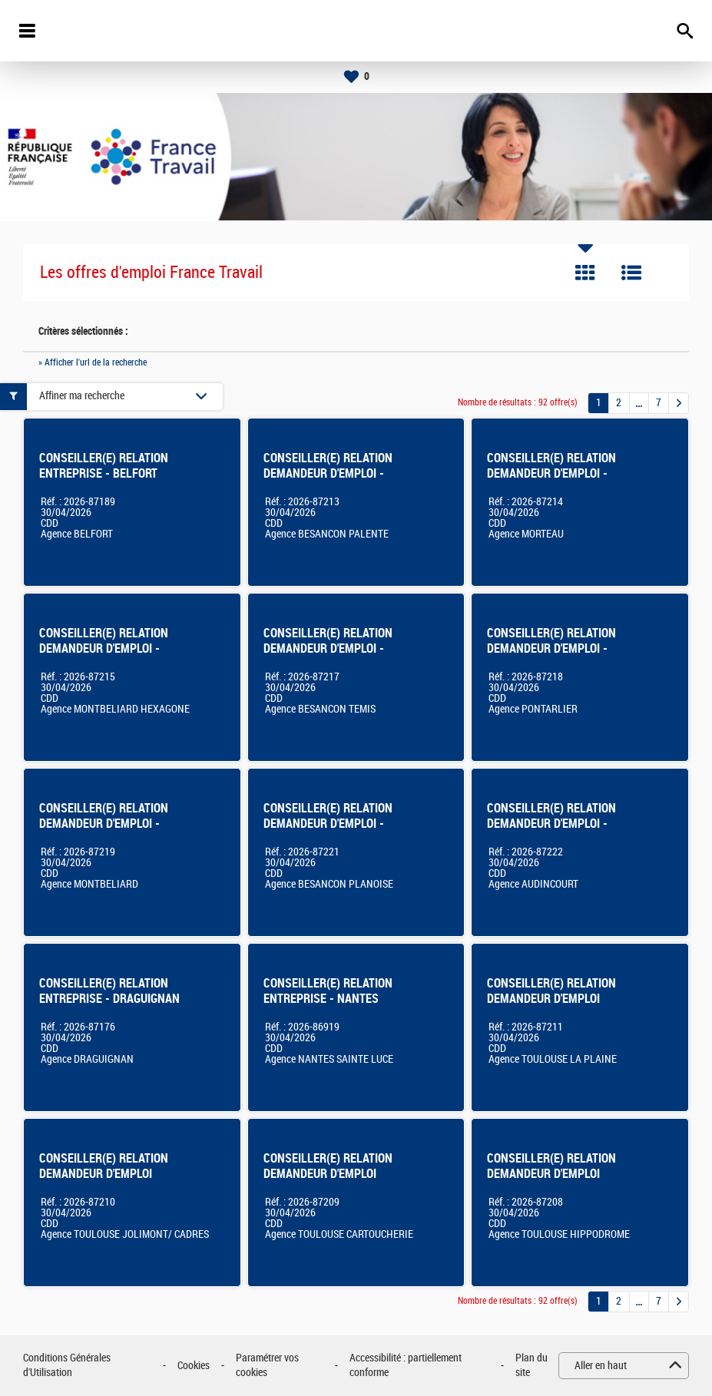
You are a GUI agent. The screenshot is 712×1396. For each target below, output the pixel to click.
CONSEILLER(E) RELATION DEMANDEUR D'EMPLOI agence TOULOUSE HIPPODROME (551, 1181)
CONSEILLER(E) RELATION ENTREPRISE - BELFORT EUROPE (103, 473)
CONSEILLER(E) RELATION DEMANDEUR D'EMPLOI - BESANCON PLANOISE (327, 823)
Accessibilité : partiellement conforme (405, 1365)
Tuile (585, 272)
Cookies (193, 1365)
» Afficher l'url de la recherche (92, 362)
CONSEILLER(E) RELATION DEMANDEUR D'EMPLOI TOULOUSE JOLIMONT (103, 1173)
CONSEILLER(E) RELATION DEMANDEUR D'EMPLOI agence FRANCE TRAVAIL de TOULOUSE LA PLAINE (555, 1006)
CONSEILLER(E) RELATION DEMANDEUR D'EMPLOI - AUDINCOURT (551, 823)
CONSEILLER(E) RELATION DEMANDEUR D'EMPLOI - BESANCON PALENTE (327, 473)
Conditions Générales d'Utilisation (67, 1365)
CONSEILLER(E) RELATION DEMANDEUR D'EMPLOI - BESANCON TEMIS (327, 648)
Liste (631, 272)
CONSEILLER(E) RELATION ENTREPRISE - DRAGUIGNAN (109, 991)
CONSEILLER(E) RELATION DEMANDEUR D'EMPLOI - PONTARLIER (551, 648)
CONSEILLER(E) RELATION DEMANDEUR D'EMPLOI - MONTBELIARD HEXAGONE (105, 648)
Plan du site (531, 1365)
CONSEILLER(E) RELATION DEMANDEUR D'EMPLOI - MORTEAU (551, 473)
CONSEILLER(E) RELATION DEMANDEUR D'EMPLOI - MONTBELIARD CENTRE (103, 823)
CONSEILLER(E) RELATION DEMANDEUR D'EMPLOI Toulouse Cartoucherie (327, 1173)
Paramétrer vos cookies (267, 1365)
